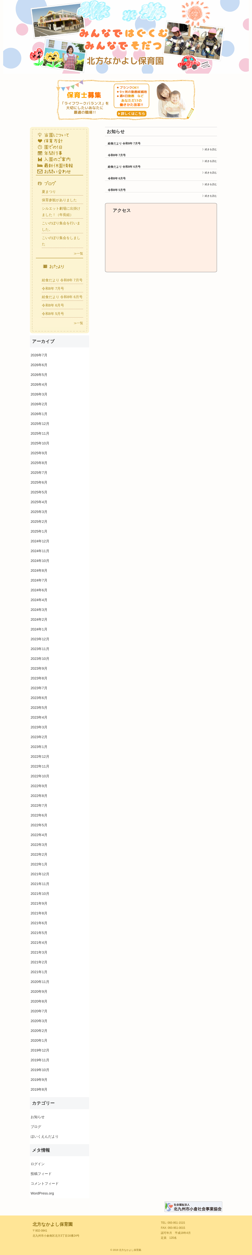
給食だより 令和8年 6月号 (62, 297)
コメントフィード (45, 1183)
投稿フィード (41, 1174)
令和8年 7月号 (53, 288)
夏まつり (49, 192)
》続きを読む (209, 149)
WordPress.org (42, 1193)
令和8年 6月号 (53, 305)
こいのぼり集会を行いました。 (61, 226)
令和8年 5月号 (53, 314)
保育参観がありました (59, 200)
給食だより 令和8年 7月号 (62, 280)
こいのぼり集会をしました (61, 241)
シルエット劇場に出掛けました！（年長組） (61, 211)
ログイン (38, 1164)
